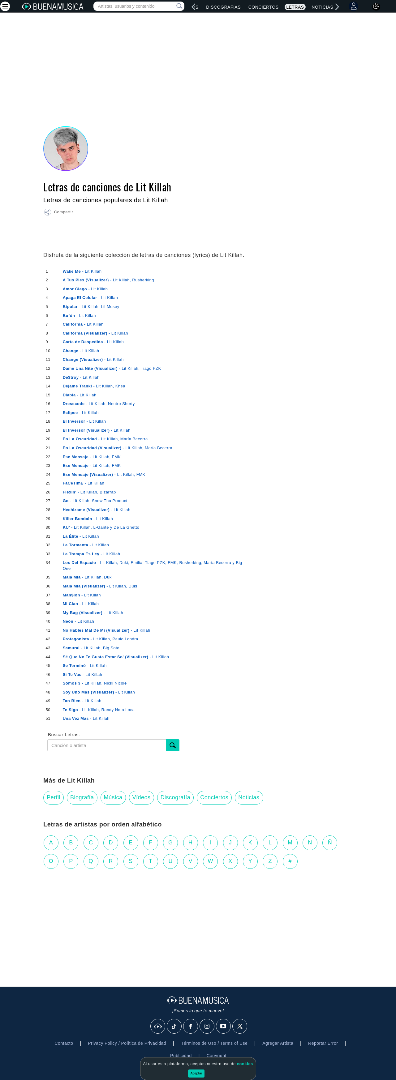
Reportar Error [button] (323, 1043)
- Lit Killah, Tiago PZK (112, 368)
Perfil (53, 797)
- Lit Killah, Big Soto (91, 648)
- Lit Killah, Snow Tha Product (95, 500)
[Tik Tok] (174, 1026)
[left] (193, 7)
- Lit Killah (82, 271)
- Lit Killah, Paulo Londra (100, 639)
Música (113, 797)
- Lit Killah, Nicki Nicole (95, 683)
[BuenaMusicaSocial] (158, 1026)
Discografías (223, 7)
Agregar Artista (277, 1043)
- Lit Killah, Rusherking (108, 280)
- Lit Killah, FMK (92, 457)
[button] (58, 213)
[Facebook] (190, 1026)
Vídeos (141, 797)
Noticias (322, 7)
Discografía (176, 797)
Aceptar (196, 1073)
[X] (240, 1026)
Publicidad (181, 1055)
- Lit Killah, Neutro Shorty (99, 403)
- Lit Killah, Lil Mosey (91, 306)
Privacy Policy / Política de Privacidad (127, 1043)
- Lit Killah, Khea (94, 386)
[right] (337, 7)
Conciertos (263, 7)
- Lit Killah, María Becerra (105, 439)
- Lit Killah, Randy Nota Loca (99, 709)
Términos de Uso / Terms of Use (214, 1043)
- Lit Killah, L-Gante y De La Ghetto (101, 527)
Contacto (63, 1043)
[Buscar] (172, 745)
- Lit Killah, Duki (88, 577)
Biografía (82, 797)
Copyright (216, 1055)
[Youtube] (223, 1026)
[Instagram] (207, 1026)
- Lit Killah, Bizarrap (89, 492)
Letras (295, 7)
